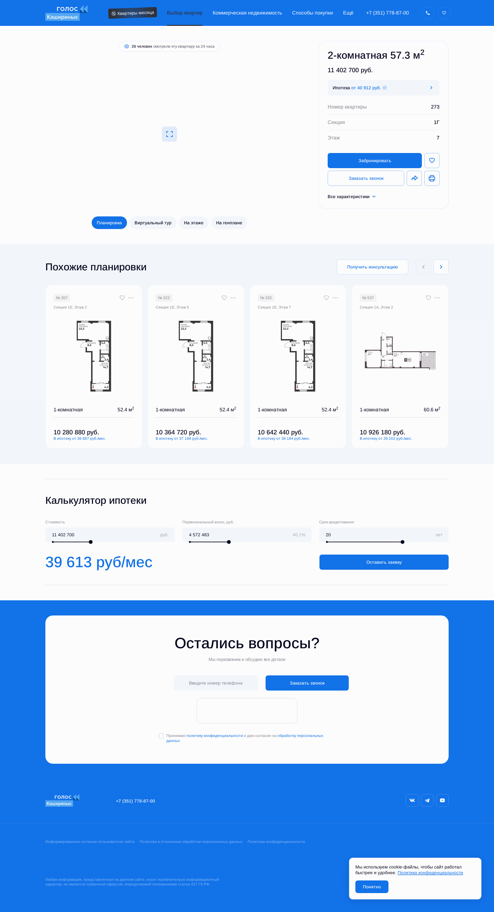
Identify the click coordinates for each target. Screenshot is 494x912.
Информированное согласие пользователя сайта (90, 841)
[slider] (91, 542)
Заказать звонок (366, 178)
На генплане (229, 222)
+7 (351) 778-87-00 (387, 12)
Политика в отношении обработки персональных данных (191, 841)
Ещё (348, 12)
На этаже (194, 222)
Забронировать (375, 160)
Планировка (109, 222)
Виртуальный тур (153, 222)
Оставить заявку (384, 562)
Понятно (372, 886)
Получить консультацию (372, 266)
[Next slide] (441, 266)
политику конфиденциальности (215, 735)
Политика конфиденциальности (276, 841)
